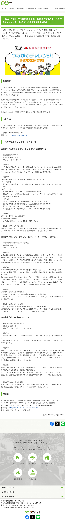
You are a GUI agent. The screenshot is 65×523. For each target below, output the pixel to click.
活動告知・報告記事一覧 (44, 8)
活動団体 (11, 8)
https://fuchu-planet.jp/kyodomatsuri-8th (24, 408)
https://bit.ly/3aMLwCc (19, 135)
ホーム (4, 8)
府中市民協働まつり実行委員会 (25, 8)
